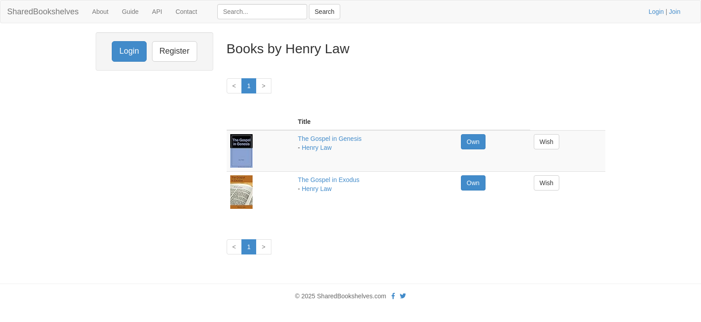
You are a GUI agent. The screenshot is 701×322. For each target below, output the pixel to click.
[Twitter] (403, 296)
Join (674, 11)
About (100, 11)
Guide (130, 11)
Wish (546, 141)
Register (175, 51)
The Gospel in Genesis (329, 138)
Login (656, 11)
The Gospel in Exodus (328, 179)
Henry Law (317, 147)
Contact (186, 11)
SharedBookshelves (43, 11)
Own (473, 141)
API (157, 11)
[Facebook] (393, 296)
